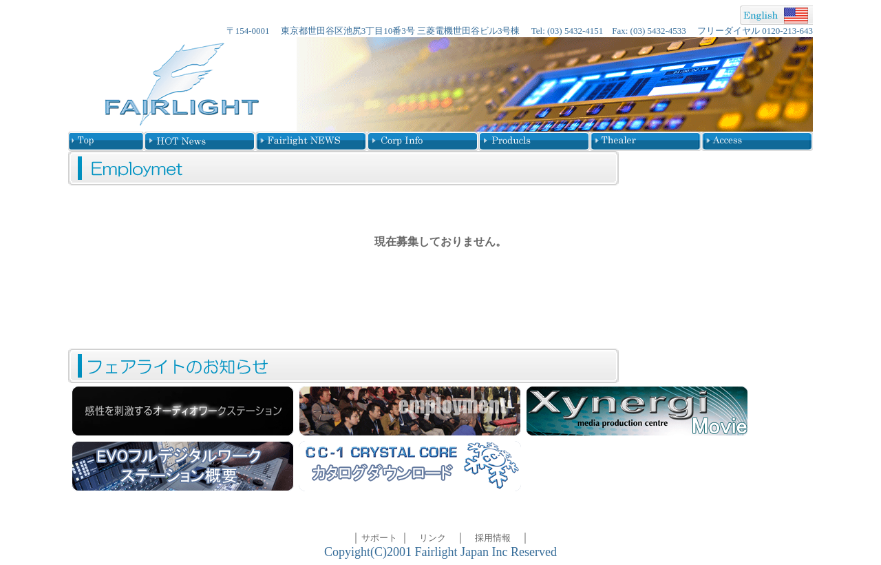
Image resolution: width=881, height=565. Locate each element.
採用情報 (493, 538)
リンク (432, 538)
